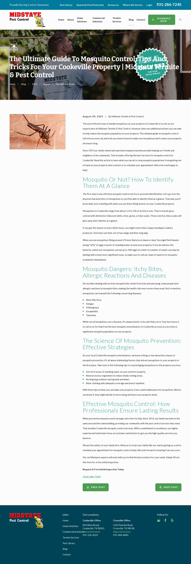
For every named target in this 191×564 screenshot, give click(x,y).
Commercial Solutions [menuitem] (99, 20)
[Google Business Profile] (158, 520)
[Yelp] (172, 520)
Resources (113, 5)
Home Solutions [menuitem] (82, 20)
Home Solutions (70, 526)
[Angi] (178, 520)
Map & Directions (91, 531)
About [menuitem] (70, 19)
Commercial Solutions (73, 531)
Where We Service (133, 5)
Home (65, 520)
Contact (67, 554)
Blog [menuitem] (131, 19)
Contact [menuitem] (141, 19)
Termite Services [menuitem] (117, 20)
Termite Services (71, 537)
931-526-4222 (90, 535)
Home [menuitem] (61, 19)
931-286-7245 (168, 4)
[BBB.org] (158, 527)
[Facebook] (165, 520)
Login (149, 5)
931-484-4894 (120, 535)
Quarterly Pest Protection (90, 5)
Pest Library (66, 5)
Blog (65, 548)
